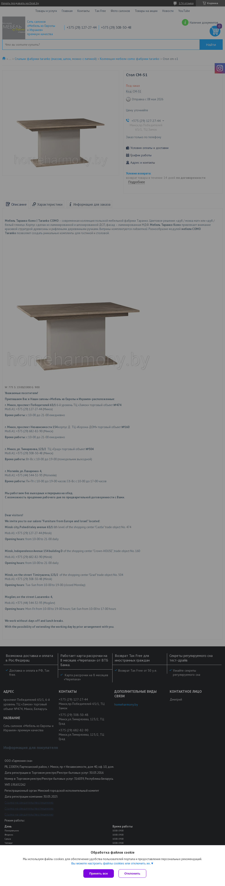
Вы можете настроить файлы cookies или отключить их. (111, 863)
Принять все (98, 873)
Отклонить (132, 873)
